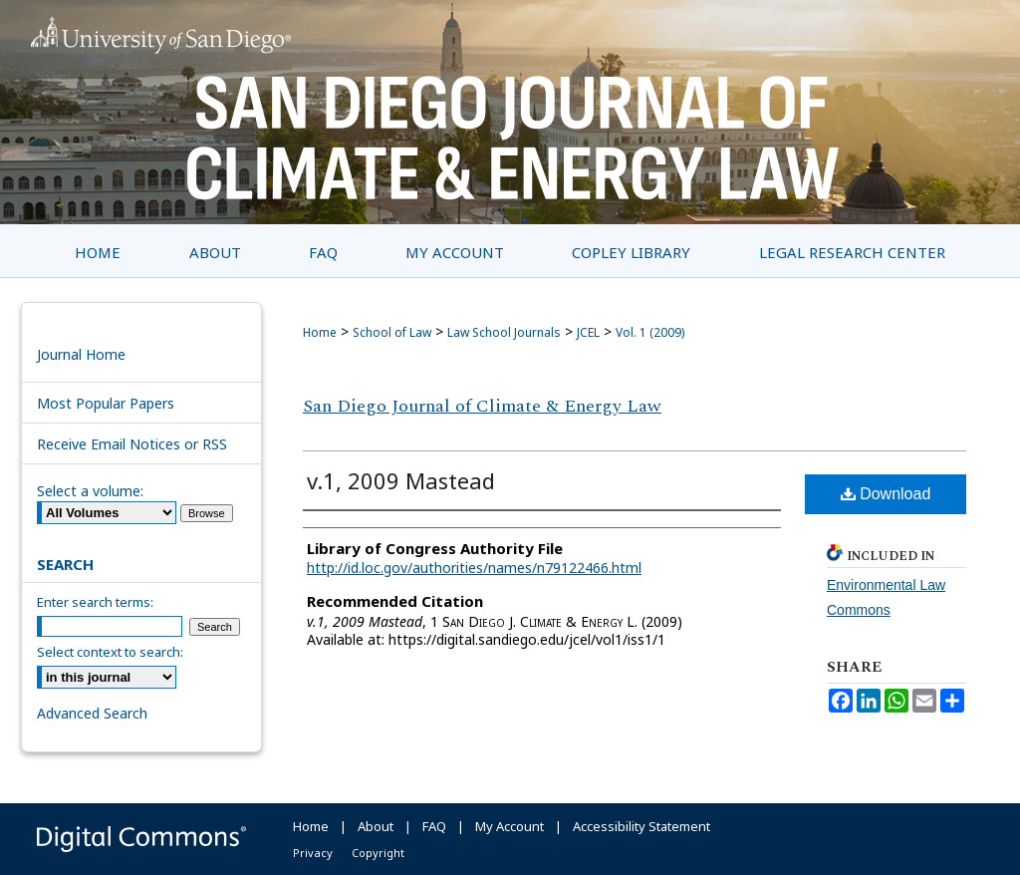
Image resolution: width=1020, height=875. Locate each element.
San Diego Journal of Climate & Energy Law (482, 406)
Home (320, 332)
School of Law (392, 332)
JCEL (588, 332)
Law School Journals (504, 332)
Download (886, 493)
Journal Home (81, 354)
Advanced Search (92, 713)
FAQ (434, 826)
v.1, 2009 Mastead (401, 480)
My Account (509, 826)
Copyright (378, 852)
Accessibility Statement (641, 826)
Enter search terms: (95, 602)
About (375, 826)
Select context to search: (110, 652)
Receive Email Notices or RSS (132, 444)
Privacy (313, 852)
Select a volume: (90, 490)
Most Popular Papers (105, 403)
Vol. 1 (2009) (650, 332)
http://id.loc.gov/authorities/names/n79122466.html (474, 567)
